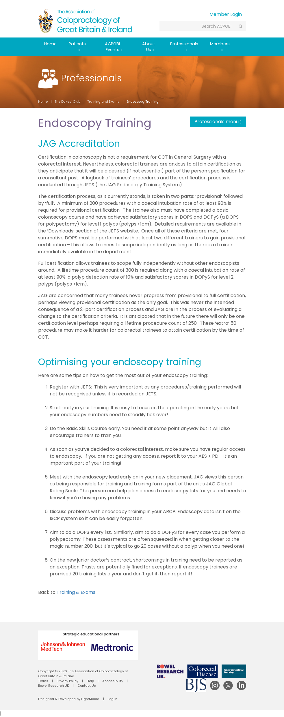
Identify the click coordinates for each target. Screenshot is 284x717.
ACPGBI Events (113, 46)
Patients (77, 46)
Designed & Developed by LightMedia (68, 699)
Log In (112, 699)
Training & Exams (76, 592)
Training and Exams (103, 101)
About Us (148, 46)
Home (50, 44)
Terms (43, 681)
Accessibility (112, 681)
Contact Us (86, 685)
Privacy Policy (67, 681)
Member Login (225, 14)
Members (220, 46)
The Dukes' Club (67, 101)
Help (90, 681)
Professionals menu (218, 121)
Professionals (184, 46)
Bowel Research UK (53, 685)
